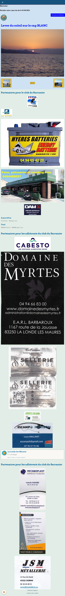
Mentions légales (32, 590)
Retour (32, 83)
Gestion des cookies (32, 593)
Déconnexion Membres (58, 15)
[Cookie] (4, 592)
